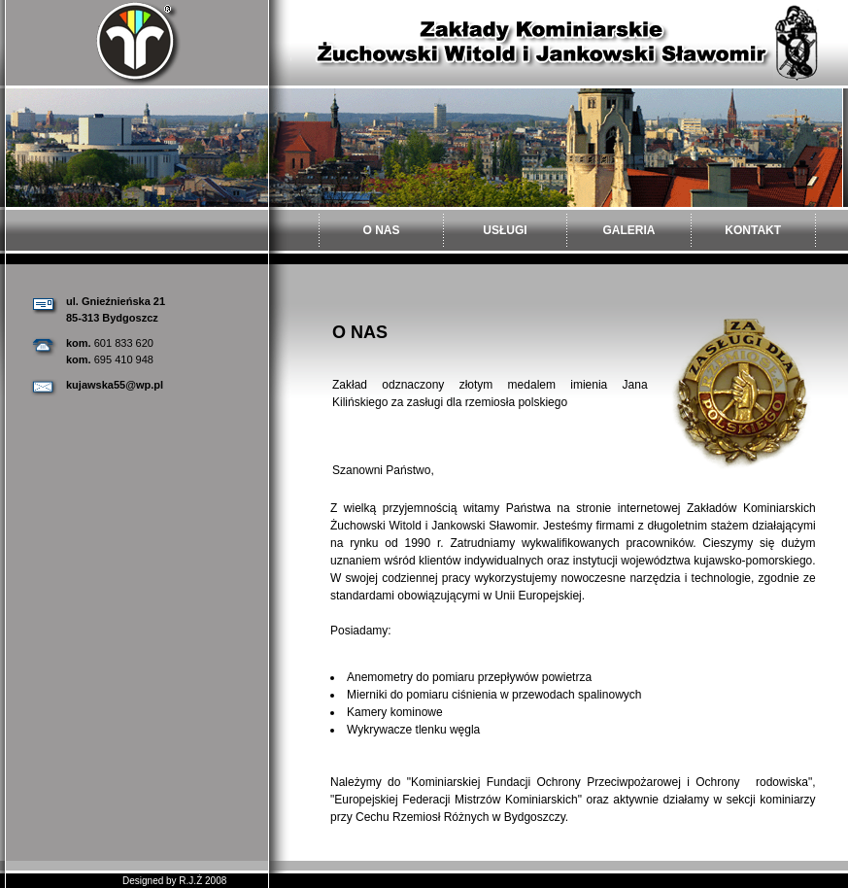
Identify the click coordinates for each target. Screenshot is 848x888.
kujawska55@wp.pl (114, 385)
